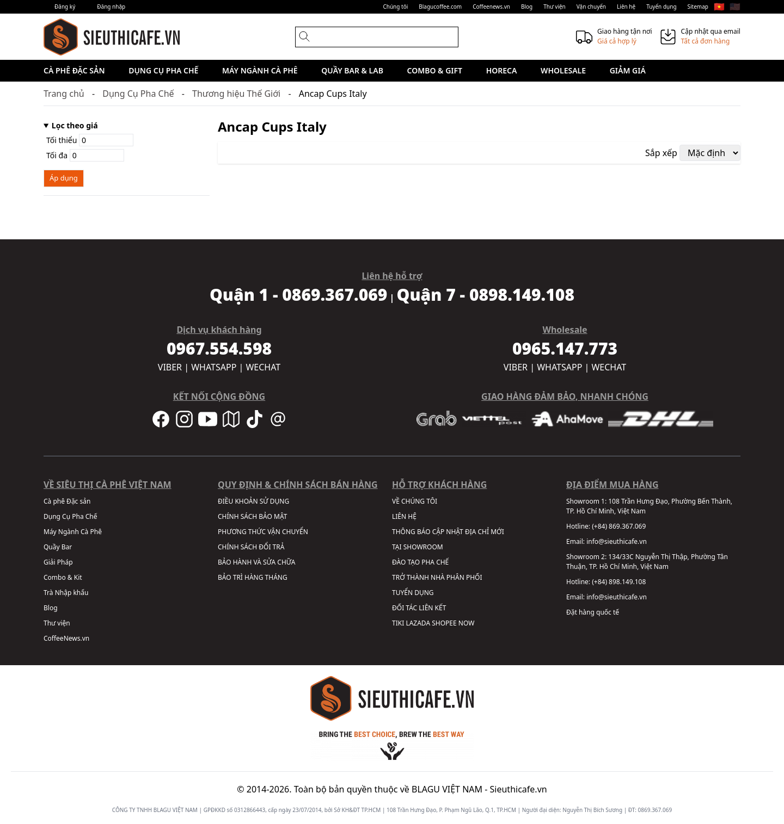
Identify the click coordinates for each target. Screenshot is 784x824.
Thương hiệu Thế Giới (236, 94)
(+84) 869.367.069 (619, 526)
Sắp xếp (661, 153)
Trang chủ (64, 94)
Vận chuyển (591, 6)
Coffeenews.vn (491, 6)
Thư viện (554, 6)
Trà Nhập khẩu (66, 592)
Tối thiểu (89, 140)
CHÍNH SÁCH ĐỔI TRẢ (251, 547)
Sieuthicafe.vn (518, 789)
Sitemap (698, 6)
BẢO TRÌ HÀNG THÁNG (252, 577)
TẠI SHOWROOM (417, 547)
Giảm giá (628, 70)
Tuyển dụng (661, 6)
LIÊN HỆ (404, 516)
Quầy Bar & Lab (352, 70)
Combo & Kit (63, 577)
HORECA (501, 70)
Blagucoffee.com (440, 6)
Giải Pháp (58, 562)
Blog (526, 6)
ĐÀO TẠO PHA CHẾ (420, 562)
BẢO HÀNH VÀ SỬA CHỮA (256, 562)
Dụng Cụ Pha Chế (163, 70)
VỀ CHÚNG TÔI (414, 501)
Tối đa (85, 155)
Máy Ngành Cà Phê (260, 70)
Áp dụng (64, 178)
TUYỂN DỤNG (413, 592)
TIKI (398, 623)
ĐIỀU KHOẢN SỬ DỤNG (253, 501)
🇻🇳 (719, 7)
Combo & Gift (434, 70)
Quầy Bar (58, 547)
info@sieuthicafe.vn (616, 541)
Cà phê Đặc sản (74, 70)
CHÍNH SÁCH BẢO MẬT (252, 516)
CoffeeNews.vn (66, 638)
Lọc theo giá (75, 125)
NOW (466, 623)
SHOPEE (444, 623)
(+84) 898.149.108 (619, 581)
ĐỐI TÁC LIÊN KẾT (419, 607)
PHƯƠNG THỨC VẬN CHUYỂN (263, 531)
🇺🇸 (735, 7)
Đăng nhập (111, 6)
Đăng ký (64, 6)
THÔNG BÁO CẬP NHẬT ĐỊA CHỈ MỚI (448, 531)
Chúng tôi (395, 6)
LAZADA (418, 623)
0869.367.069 (655, 810)
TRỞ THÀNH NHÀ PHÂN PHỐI (437, 577)
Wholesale (563, 70)
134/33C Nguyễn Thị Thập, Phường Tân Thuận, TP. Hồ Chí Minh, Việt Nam (647, 561)
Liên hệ (626, 6)
